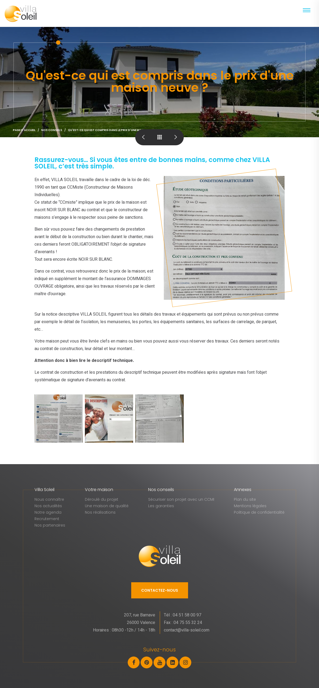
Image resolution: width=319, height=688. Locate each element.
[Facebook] (134, 662)
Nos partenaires (49, 525)
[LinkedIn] (173, 662)
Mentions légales (250, 506)
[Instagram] (185, 662)
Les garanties (161, 506)
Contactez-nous (159, 590)
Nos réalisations (100, 512)
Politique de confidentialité (259, 512)
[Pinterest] (147, 662)
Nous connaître (49, 499)
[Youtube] (160, 662)
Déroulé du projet (101, 499)
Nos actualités (48, 506)
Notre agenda (47, 512)
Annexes (242, 489)
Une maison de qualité (107, 506)
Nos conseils (51, 130)
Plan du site (245, 499)
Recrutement (46, 518)
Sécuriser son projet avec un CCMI (181, 499)
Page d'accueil (24, 130)
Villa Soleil (44, 489)
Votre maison (99, 489)
